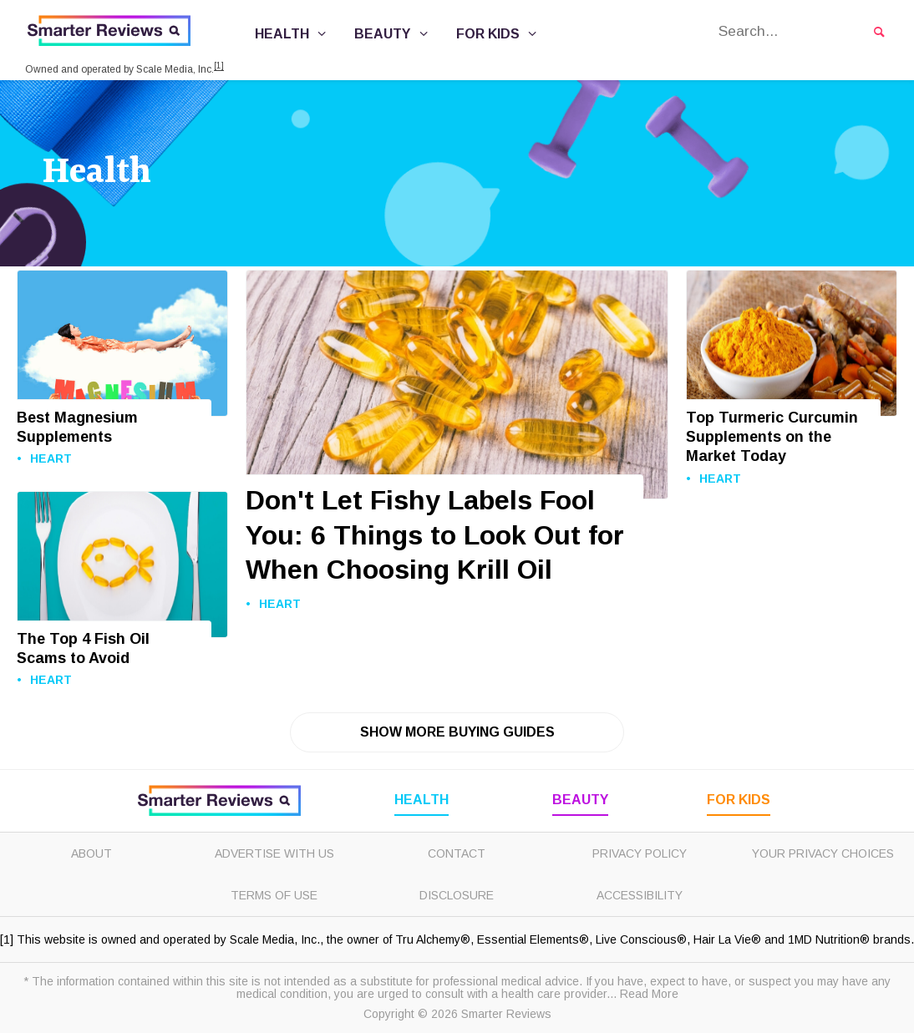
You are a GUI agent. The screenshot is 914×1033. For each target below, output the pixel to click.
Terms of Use (274, 895)
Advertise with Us (274, 853)
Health (293, 34)
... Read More (642, 993)
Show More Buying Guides (457, 732)
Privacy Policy (639, 853)
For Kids (498, 34)
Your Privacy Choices (823, 853)
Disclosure (456, 895)
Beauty (393, 34)
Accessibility (640, 895)
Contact (456, 853)
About (91, 853)
